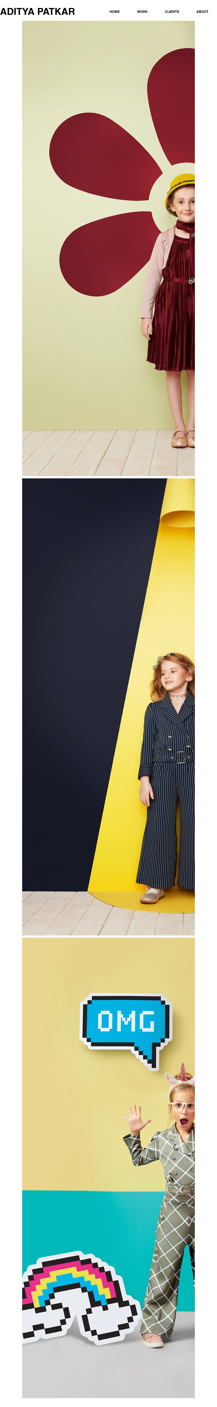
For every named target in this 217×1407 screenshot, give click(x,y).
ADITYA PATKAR (37, 11)
